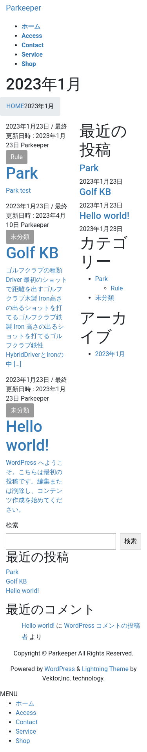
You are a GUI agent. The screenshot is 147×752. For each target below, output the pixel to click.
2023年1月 (110, 354)
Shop (23, 741)
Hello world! (27, 436)
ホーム (25, 703)
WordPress (59, 669)
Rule (17, 157)
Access (26, 712)
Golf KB (32, 253)
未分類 (20, 236)
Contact (27, 722)
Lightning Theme (105, 669)
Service (26, 731)
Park (22, 173)
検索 (12, 525)
